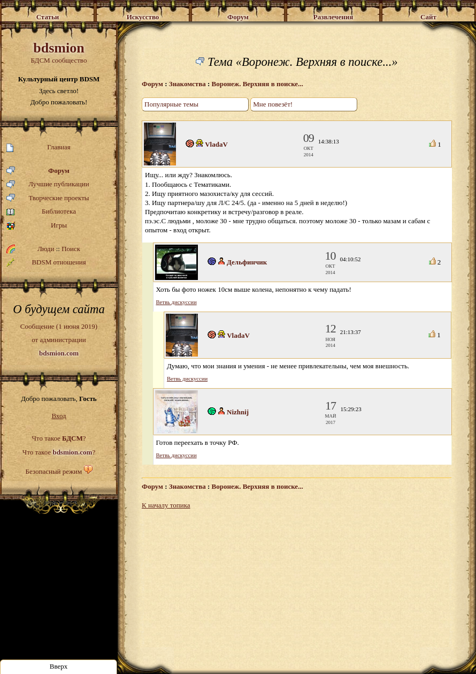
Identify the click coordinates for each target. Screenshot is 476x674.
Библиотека (41, 211)
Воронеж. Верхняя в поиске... (257, 84)
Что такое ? (59, 438)
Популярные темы (171, 104)
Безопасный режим (53, 471)
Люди (45, 249)
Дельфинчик (247, 262)
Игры (36, 225)
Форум (38, 171)
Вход (58, 416)
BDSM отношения (46, 262)
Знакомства (187, 84)
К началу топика (166, 505)
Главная (38, 147)
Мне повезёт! (273, 104)
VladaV (216, 144)
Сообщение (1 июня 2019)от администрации (58, 339)
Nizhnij (238, 412)
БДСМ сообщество (59, 52)
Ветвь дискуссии (176, 302)
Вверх (59, 666)
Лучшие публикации (47, 184)
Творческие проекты (47, 198)
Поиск (71, 249)
